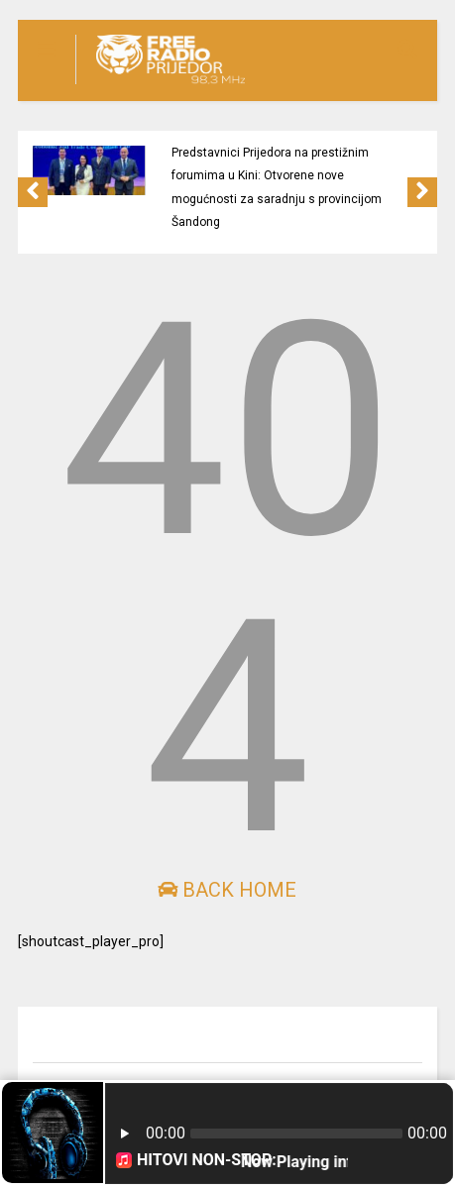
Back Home (227, 890)
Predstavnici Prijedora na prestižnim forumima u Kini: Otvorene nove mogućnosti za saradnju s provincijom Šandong (276, 187)
